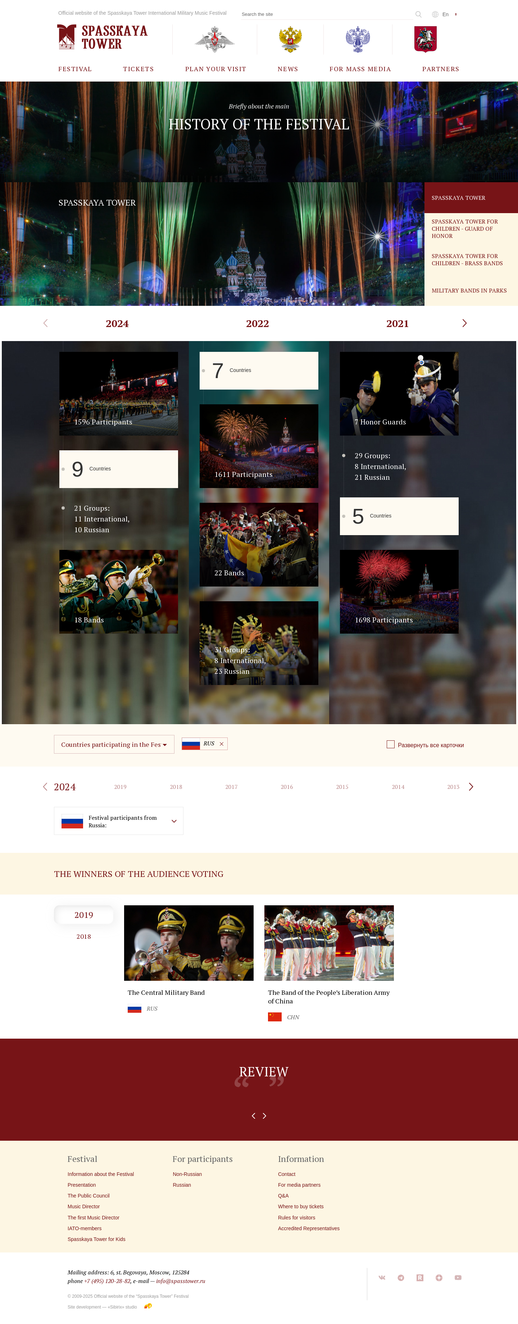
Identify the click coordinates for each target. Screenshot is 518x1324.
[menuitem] (75, 68)
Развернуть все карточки (431, 745)
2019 (83, 914)
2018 (84, 936)
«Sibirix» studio (122, 1307)
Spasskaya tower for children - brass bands (467, 259)
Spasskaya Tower (458, 198)
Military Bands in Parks (469, 290)
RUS (198, 744)
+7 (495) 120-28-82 (107, 1281)
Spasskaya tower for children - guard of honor (465, 228)
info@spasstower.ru (180, 1281)
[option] (259, 1090)
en (445, 14)
